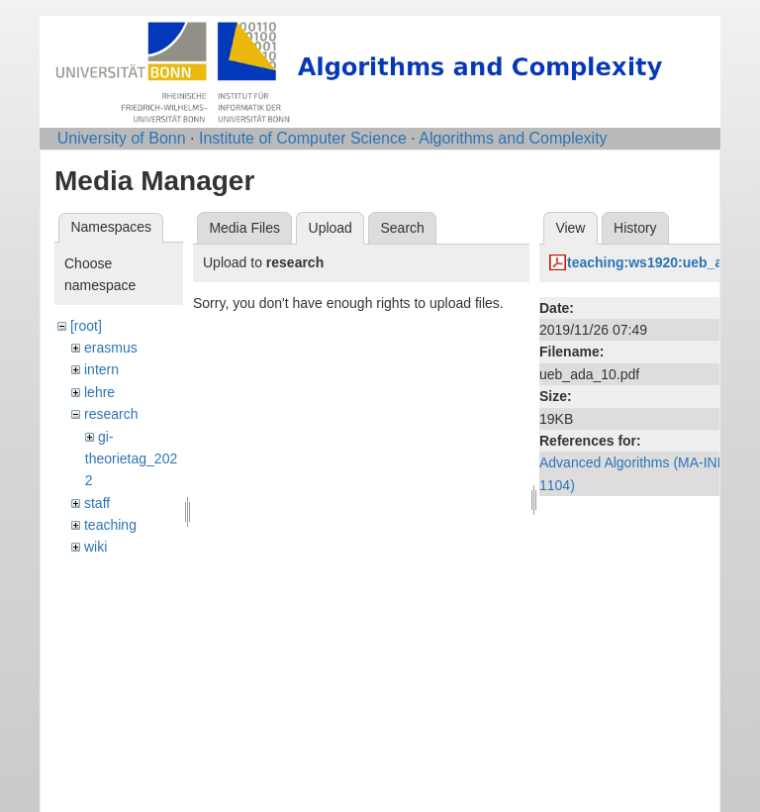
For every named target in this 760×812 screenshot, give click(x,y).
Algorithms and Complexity (513, 138)
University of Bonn (121, 138)
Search (402, 228)
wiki (95, 547)
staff (97, 503)
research (111, 414)
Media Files (244, 228)
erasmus (111, 347)
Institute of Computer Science (303, 138)
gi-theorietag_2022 (131, 459)
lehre (99, 392)
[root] (86, 326)
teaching (110, 525)
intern (101, 369)
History (635, 228)
